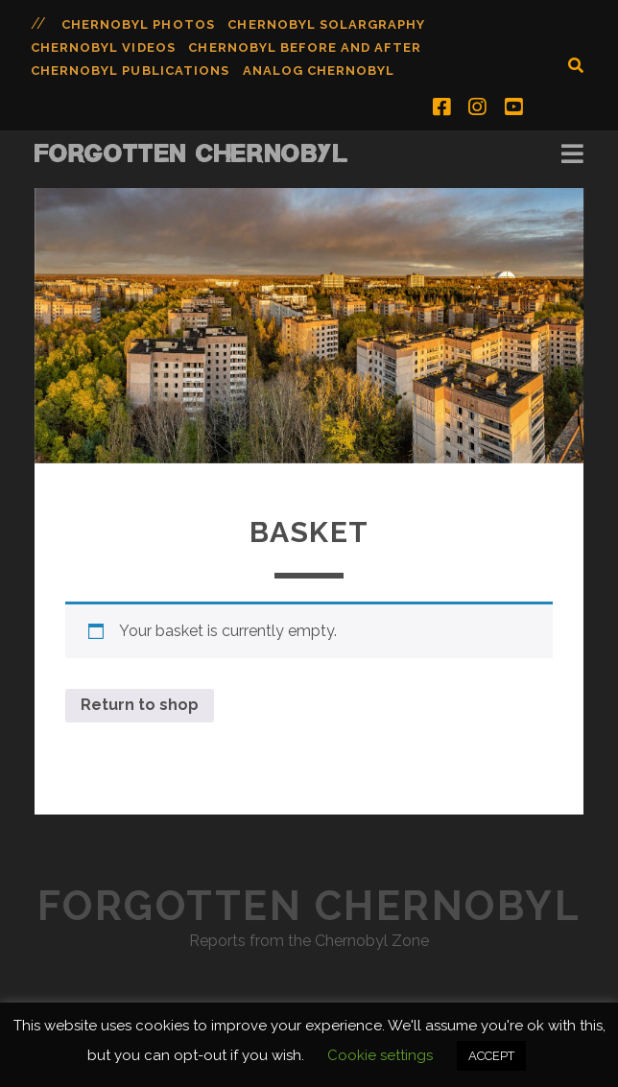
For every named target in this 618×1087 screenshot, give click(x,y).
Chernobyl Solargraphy (326, 24)
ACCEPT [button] (491, 1056)
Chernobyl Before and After (304, 47)
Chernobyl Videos (103, 47)
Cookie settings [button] (380, 1055)
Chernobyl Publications (130, 70)
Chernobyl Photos (138, 24)
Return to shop (140, 705)
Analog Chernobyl (319, 70)
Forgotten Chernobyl (192, 153)
